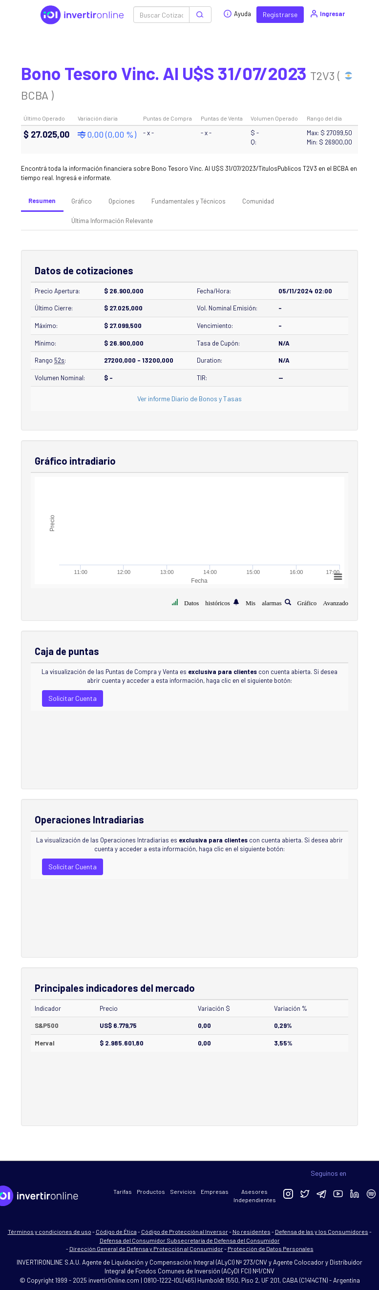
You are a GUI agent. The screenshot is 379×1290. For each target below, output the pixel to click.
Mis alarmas (264, 602)
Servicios (183, 1191)
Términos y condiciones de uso (49, 1231)
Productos (151, 1191)
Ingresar (327, 14)
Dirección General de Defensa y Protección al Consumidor (146, 1248)
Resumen (41, 201)
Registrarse (280, 14)
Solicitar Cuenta (72, 698)
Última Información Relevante (112, 221)
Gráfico (81, 201)
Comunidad (258, 201)
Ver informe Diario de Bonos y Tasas (189, 398)
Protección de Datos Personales (271, 1248)
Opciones (121, 201)
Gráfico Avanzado (322, 602)
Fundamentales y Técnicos (188, 201)
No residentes (251, 1231)
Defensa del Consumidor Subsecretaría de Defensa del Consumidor (190, 1240)
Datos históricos (207, 602)
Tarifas (122, 1191)
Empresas (215, 1191)
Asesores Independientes (254, 1195)
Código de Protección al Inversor (184, 1231)
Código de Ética (116, 1231)
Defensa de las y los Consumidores (321, 1231)
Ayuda (237, 14)
